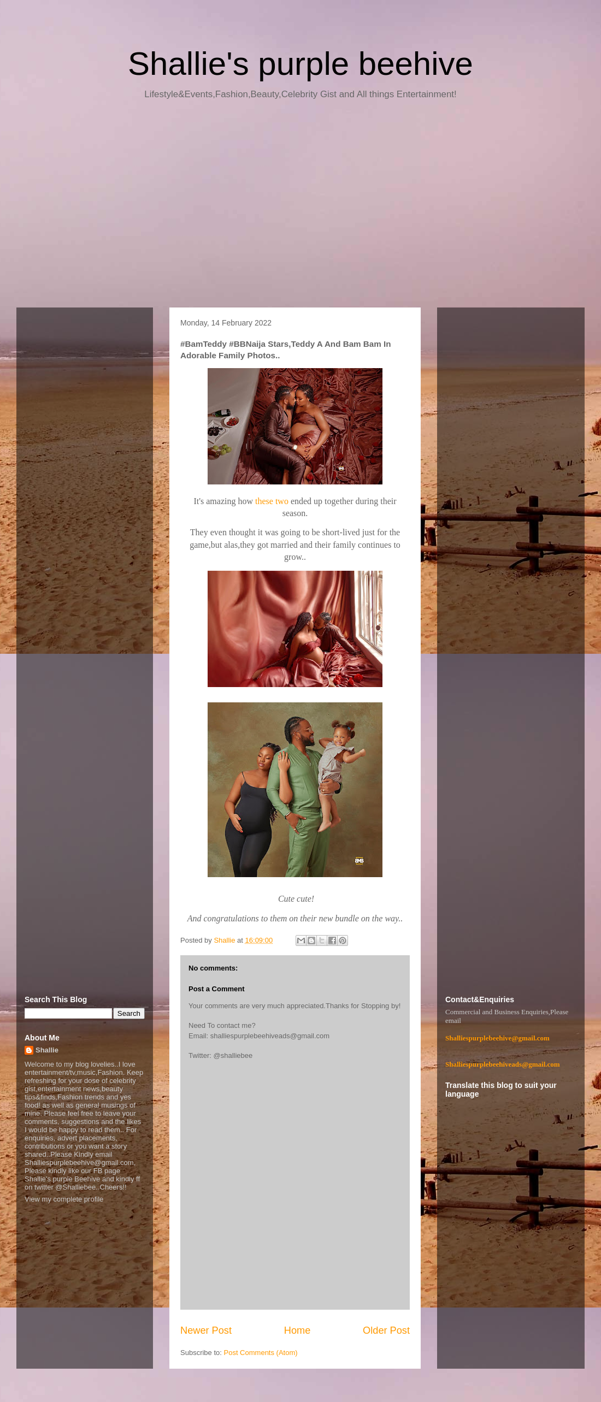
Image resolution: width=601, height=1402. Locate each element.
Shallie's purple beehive (300, 63)
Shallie (47, 1050)
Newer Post (206, 1330)
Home (297, 1330)
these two (271, 501)
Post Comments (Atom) (261, 1352)
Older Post (386, 1330)
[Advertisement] (300, 207)
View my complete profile (64, 1199)
